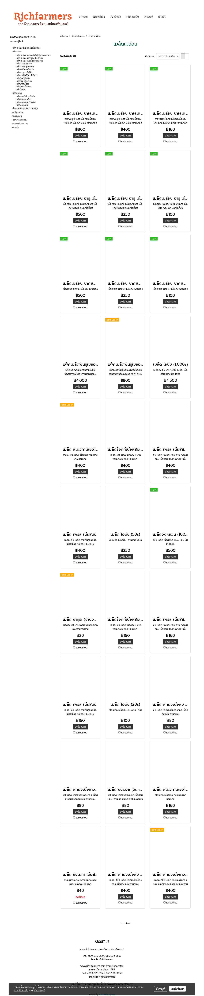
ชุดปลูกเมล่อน (17, 112)
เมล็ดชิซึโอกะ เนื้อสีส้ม (25, 69)
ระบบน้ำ (15, 127)
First (122, 923)
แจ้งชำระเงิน (132, 17)
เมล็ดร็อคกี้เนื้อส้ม (23, 78)
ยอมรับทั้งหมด (177, 988)
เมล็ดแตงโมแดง (22, 105)
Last (128, 923)
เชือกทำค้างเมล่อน (19, 120)
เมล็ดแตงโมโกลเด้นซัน (25, 96)
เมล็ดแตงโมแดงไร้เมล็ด (26, 102)
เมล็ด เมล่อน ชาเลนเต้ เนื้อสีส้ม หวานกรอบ (33, 55)
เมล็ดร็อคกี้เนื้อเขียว (24, 81)
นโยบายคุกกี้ (39, 990)
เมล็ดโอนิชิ (20, 90)
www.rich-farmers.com (92, 949)
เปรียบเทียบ (81, 141)
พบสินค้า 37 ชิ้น (68, 56)
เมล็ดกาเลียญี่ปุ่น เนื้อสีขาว (27, 75)
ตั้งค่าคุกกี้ (160, 988)
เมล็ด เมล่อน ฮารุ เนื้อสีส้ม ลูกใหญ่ (29, 61)
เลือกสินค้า (115, 17)
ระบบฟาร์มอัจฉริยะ (20, 124)
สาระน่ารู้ (148, 17)
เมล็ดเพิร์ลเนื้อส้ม (23, 84)
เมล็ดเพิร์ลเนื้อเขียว (23, 87)
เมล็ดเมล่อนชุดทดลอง (25, 67)
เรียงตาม (150, 56)
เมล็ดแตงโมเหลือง (23, 99)
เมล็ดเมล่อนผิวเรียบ (24, 64)
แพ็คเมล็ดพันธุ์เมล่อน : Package (25, 108)
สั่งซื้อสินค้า (80, 135)
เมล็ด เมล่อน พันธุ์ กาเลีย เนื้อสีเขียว (26, 48)
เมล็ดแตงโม (17, 93)
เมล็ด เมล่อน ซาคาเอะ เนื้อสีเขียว (29, 58)
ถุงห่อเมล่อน (17, 116)
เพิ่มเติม (162, 17)
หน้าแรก (83, 17)
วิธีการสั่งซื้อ (99, 17)
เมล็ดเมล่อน (17, 52)
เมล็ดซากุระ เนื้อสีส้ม (24, 72)
